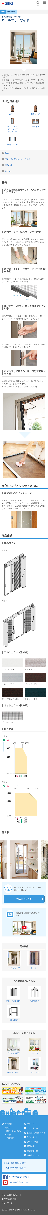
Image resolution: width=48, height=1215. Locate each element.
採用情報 (30, 1146)
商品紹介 (8, 1124)
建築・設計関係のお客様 (16, 1163)
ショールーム (32, 1128)
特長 (7, 153)
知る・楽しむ (32, 1137)
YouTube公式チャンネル (16, 1182)
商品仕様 (8, 165)
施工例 (7, 171)
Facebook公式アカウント (16, 1177)
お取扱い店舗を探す (35, 1133)
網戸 (8, 1128)
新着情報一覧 (32, 1151)
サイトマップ (7, 1203)
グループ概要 (32, 1142)
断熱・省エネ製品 (13, 1131)
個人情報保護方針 (9, 1199)
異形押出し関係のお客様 (16, 1168)
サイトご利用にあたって (12, 1195)
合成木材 (10, 1138)
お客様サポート (33, 1155)
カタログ (30, 1124)
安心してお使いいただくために (17, 159)
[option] (24, 859)
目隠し (9, 1135)
